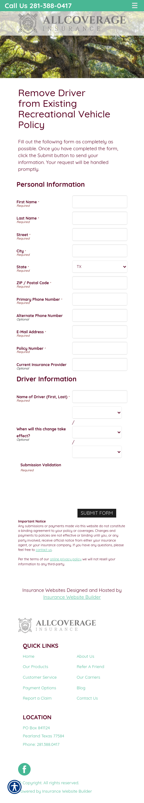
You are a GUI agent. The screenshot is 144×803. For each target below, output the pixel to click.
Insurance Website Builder (72, 597)
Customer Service (40, 677)
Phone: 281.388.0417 (41, 744)
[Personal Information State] (100, 266)
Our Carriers (88, 677)
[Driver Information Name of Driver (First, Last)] (100, 396)
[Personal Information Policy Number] (100, 348)
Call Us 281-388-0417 (38, 5)
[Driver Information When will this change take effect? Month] (97, 412)
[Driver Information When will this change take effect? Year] (97, 452)
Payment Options (39, 687)
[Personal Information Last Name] (100, 218)
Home (28, 656)
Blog (81, 687)
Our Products (35, 666)
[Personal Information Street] (100, 234)
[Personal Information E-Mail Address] (100, 331)
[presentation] (68, 485)
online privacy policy (66, 559)
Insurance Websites (44, 590)
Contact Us (87, 698)
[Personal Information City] (100, 250)
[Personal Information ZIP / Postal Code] (100, 282)
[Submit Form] (96, 513)
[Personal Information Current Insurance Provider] (100, 364)
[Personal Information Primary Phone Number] (100, 299)
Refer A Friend (90, 666)
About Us (85, 656)
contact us (44, 550)
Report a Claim (37, 698)
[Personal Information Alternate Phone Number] (100, 315)
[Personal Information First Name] (100, 201)
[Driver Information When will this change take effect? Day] (97, 432)
